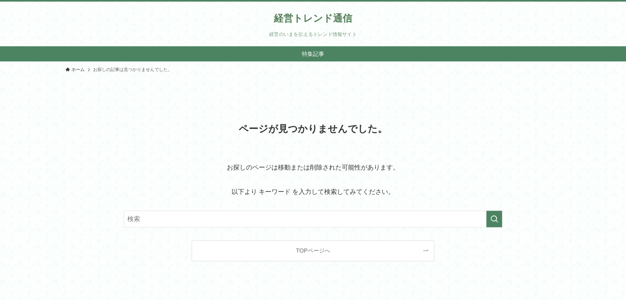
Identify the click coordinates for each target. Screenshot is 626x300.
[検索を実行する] (494, 219)
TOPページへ (313, 250)
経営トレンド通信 (313, 18)
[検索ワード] (313, 219)
